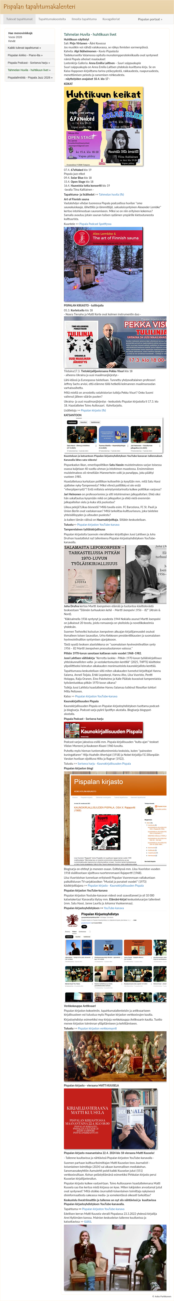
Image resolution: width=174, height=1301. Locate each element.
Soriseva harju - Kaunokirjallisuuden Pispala (104, 763)
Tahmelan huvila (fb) (111, 194)
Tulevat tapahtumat (19, 19)
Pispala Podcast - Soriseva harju (28, 62)
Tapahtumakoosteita (52, 19)
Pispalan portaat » (150, 19)
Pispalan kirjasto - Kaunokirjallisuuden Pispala (116, 885)
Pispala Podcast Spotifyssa (95, 224)
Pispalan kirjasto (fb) (93, 410)
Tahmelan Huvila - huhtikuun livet (28, 70)
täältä (87, 1221)
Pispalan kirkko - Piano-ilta (24, 55)
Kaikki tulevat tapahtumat (23, 47)
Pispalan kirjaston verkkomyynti (97, 1028)
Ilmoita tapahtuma (84, 19)
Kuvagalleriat (111, 19)
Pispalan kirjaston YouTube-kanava (98, 524)
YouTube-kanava (114, 908)
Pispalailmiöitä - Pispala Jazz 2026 (29, 77)
